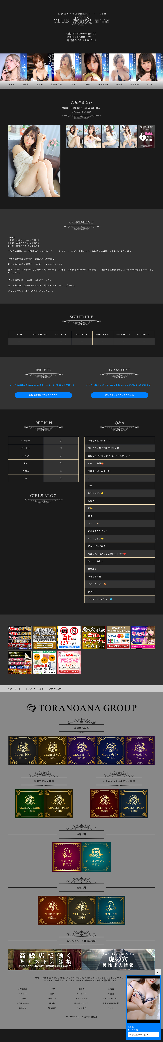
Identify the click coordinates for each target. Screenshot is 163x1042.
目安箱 (52, 1003)
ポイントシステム (111, 998)
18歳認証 (23, 989)
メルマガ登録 (81, 998)
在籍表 (111, 989)
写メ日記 (52, 1008)
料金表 (111, 993)
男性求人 (22, 1008)
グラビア (22, 993)
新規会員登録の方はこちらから (43, 395)
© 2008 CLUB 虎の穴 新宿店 (81, 1016)
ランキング (81, 993)
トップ (52, 989)
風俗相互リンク (81, 1003)
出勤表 (81, 989)
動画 (52, 993)
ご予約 (22, 998)
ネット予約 (81, 1008)
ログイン (52, 998)
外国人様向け (22, 1003)
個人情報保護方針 (111, 1003)
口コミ (111, 1008)
